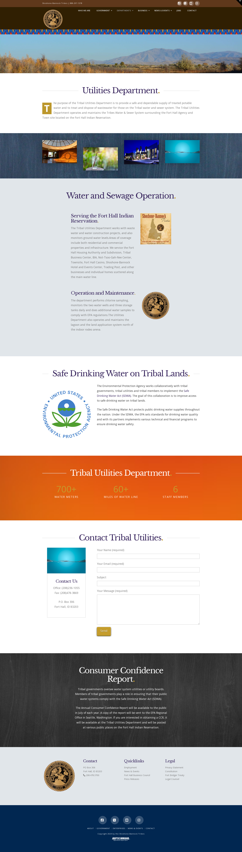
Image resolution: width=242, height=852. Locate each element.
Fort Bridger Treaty (174, 775)
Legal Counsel (172, 779)
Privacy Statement (174, 767)
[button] (239, 3)
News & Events (131, 771)
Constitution (171, 771)
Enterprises (119, 828)
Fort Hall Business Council (137, 775)
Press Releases (131, 779)
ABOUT (90, 828)
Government (103, 828)
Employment (130, 767)
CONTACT (150, 828)
